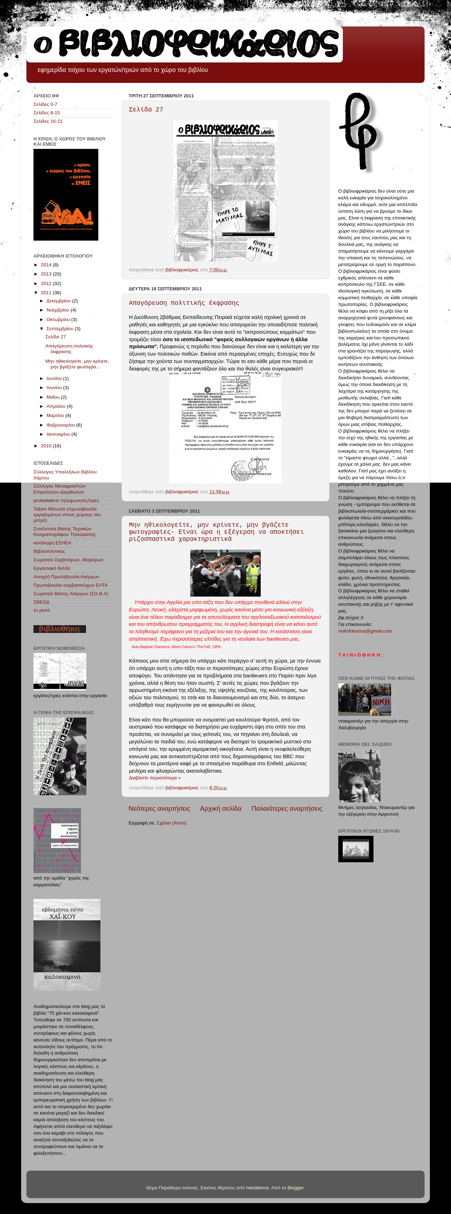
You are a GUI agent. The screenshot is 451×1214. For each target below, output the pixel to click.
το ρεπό (41, 610)
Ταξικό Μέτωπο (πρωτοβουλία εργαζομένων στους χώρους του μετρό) (67, 514)
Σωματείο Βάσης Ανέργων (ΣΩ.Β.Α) (70, 593)
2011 (47, 292)
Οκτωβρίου (59, 319)
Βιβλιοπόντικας (49, 551)
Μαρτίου (56, 415)
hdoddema (257, 1187)
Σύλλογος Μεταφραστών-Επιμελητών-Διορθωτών (60, 488)
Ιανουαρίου (59, 434)
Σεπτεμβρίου (61, 328)
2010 (47, 445)
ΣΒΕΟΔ (41, 602)
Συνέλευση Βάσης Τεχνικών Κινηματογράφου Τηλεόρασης (64, 531)
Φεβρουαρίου (61, 425)
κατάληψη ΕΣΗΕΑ (52, 542)
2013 (47, 274)
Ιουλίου (55, 378)
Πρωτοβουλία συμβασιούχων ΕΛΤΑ (70, 585)
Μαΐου (54, 397)
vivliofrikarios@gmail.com (365, 631)
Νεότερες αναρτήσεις (159, 808)
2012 (47, 283)
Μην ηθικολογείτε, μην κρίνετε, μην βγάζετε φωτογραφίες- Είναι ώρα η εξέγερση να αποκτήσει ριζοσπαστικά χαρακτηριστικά (216, 532)
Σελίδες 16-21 (47, 121)
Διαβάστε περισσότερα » (155, 777)
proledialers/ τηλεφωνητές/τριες (66, 500)
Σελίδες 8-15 (46, 112)
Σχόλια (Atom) (171, 823)
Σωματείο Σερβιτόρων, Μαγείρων (68, 559)
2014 (47, 264)
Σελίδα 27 (146, 109)
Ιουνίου (55, 387)
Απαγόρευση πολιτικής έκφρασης (184, 303)
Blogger (296, 1187)
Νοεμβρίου (58, 310)
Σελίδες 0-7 (45, 104)
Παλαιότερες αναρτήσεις (286, 808)
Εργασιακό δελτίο (51, 568)
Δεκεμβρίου (59, 300)
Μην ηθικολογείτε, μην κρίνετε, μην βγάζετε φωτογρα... (77, 363)
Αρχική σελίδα (221, 808)
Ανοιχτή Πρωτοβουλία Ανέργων (66, 576)
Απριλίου (57, 406)
